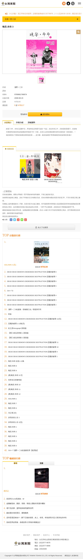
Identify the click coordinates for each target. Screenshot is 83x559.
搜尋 (73, 3)
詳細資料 (31, 122)
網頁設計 (68, 555)
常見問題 (56, 535)
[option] (41, 51)
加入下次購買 (41, 227)
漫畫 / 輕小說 (41, 19)
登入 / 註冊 (68, 3)
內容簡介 (7, 123)
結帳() (64, 3)
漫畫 (41, 463)
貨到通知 (44, 114)
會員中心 (46, 535)
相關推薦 (9, 149)
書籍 (15, 463)
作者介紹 (19, 122)
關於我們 (26, 535)
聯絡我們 (36, 535)
